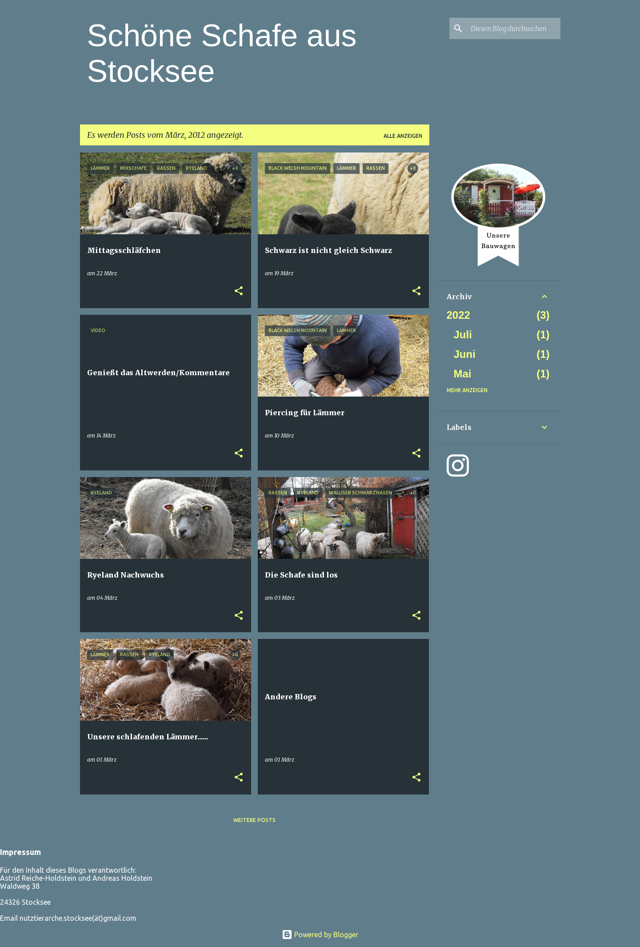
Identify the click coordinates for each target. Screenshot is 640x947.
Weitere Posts (254, 820)
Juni (465, 354)
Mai (463, 374)
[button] (238, 291)
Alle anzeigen (403, 136)
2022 (458, 315)
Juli (463, 335)
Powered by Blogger (320, 935)
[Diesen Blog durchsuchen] (513, 28)
